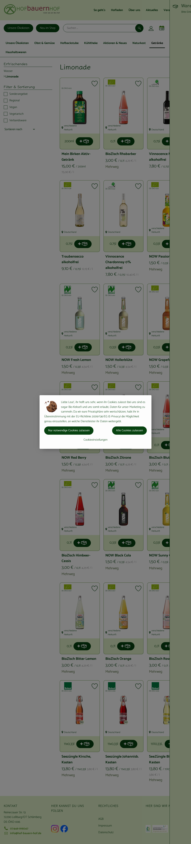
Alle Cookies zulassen (129, 430)
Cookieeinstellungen (95, 439)
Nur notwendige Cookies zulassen (69, 430)
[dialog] (95, 422)
